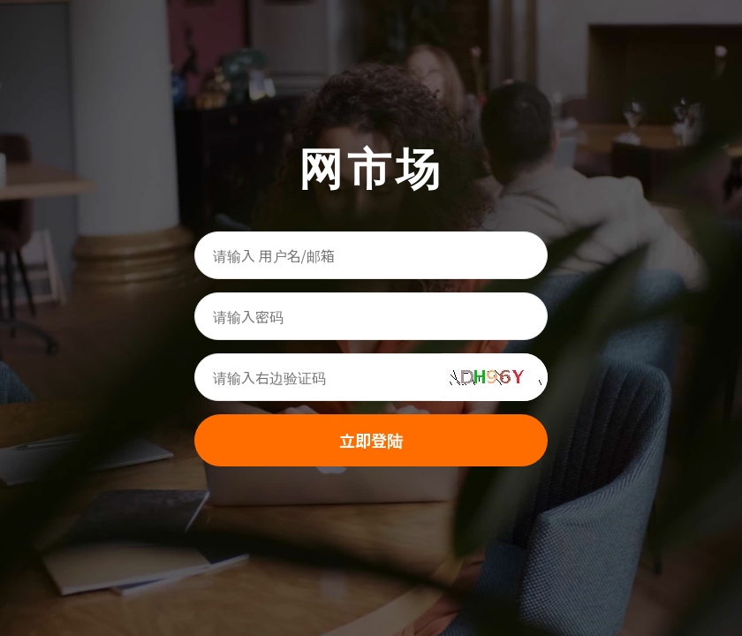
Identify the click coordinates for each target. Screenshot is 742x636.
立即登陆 (371, 439)
